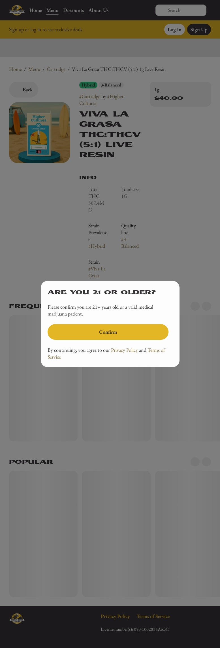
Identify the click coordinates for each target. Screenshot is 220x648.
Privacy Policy (124, 350)
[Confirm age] (108, 332)
